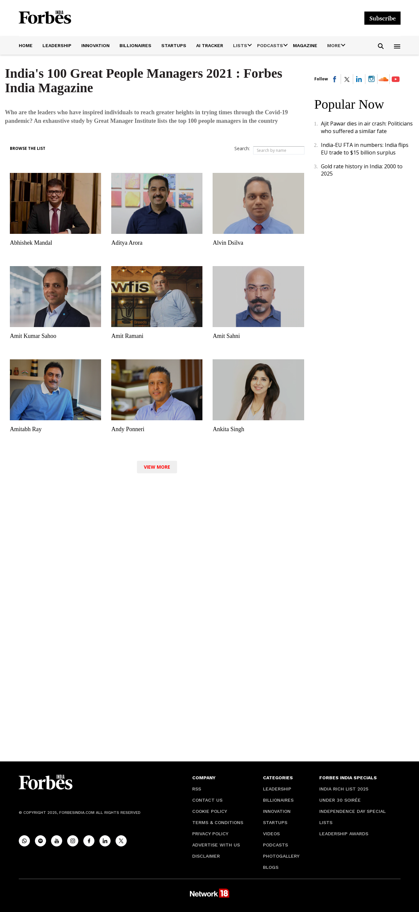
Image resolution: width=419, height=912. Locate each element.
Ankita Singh (228, 429)
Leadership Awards (343, 833)
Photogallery (281, 856)
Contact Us (207, 800)
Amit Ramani (127, 336)
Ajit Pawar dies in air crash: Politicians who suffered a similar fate (367, 127)
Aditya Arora (126, 242)
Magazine (305, 45)
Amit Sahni (226, 336)
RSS (196, 788)
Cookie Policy (209, 811)
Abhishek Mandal (31, 242)
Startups (173, 45)
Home (26, 45)
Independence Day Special (352, 811)
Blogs (270, 867)
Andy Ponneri (127, 429)
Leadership (56, 45)
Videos (271, 833)
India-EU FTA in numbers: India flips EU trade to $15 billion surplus (364, 148)
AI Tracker (209, 45)
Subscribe (382, 18)
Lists (325, 822)
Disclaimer (206, 856)
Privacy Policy (210, 833)
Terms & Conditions (217, 822)
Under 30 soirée (340, 800)
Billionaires (135, 45)
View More (157, 467)
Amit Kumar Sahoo (33, 336)
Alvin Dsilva (228, 242)
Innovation (95, 45)
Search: (242, 148)
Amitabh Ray (26, 429)
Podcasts (275, 844)
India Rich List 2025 (343, 788)
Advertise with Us (216, 844)
